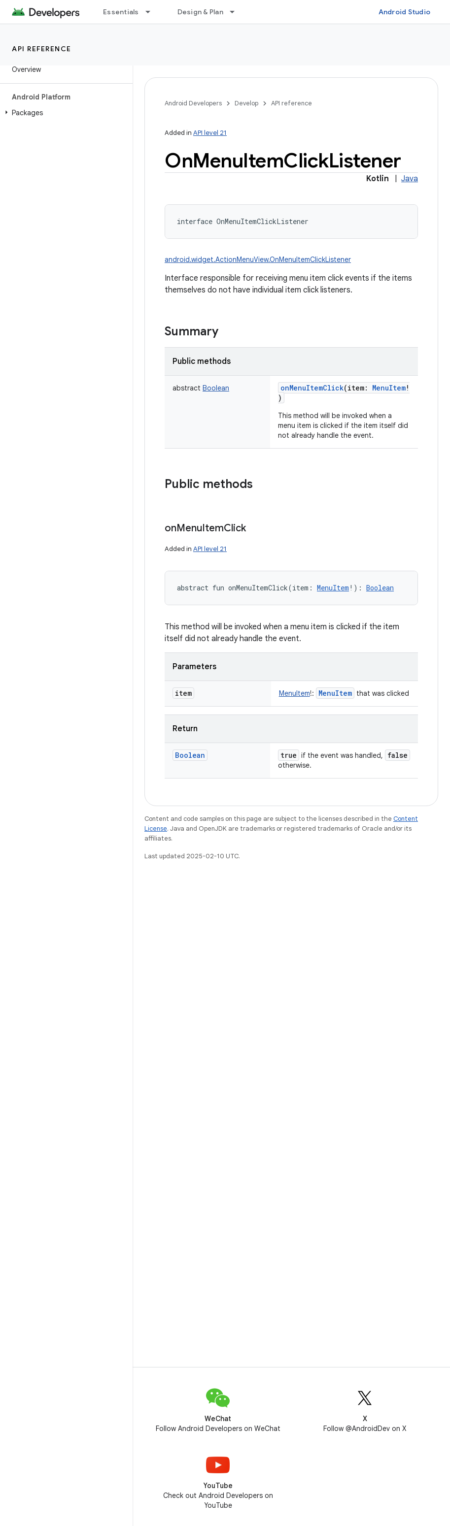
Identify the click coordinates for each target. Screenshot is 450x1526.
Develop (246, 103)
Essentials (121, 11)
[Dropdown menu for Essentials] (152, 12)
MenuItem (335, 693)
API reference (41, 48)
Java (409, 179)
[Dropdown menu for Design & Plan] (236, 12)
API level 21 (210, 133)
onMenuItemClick (312, 387)
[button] (64, 113)
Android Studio (405, 11)
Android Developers (193, 103)
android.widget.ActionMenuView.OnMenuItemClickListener (258, 259)
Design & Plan (200, 11)
